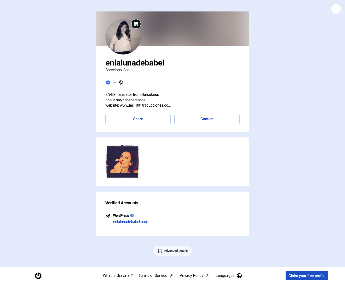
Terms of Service (152, 275)
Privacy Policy (191, 275)
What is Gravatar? (118, 275)
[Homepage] (38, 276)
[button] (122, 162)
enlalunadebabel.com (130, 221)
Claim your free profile (306, 275)
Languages (229, 276)
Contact (207, 119)
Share (138, 119)
